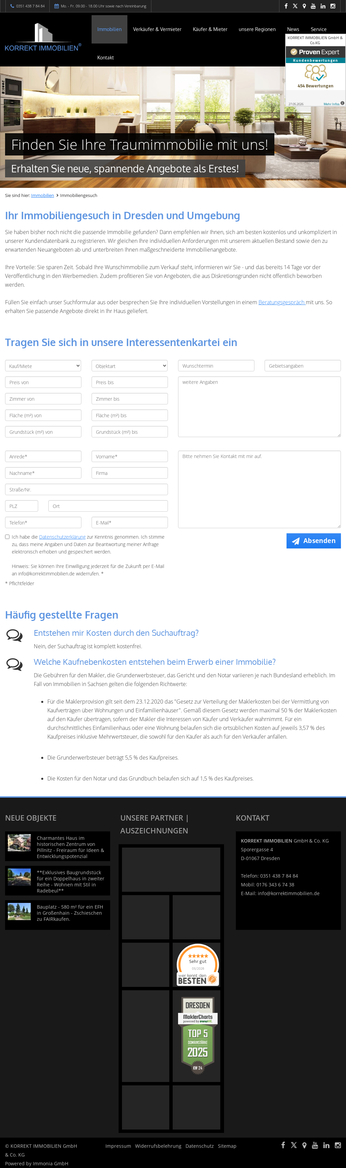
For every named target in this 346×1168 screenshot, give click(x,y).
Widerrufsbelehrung (158, 1146)
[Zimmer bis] (130, 398)
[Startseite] (43, 36)
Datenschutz (200, 1146)
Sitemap (227, 1146)
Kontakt (105, 57)
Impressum (118, 1146)
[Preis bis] (130, 382)
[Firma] (130, 473)
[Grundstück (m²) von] (43, 431)
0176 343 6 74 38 (275, 884)
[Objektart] (130, 365)
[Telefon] (43, 522)
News (293, 29)
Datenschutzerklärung (62, 537)
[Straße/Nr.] (86, 489)
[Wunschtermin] (216, 365)
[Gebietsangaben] (303, 365)
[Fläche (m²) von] (43, 415)
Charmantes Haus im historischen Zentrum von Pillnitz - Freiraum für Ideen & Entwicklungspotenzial (70, 847)
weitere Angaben (259, 406)
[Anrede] (43, 456)
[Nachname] (43, 473)
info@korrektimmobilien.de (289, 893)
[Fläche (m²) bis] (130, 415)
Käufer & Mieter (210, 29)
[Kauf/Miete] (43, 365)
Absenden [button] (319, 540)
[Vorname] (130, 456)
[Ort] (108, 506)
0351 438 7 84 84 (30, 5)
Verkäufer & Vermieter (157, 29)
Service (319, 29)
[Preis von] (43, 382)
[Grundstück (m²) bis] (130, 431)
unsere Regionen (257, 29)
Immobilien (109, 29)
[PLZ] (21, 506)
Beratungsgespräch (282, 302)
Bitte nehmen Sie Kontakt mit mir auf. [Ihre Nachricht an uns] (259, 489)
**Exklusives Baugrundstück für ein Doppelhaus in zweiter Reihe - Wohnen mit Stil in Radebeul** (70, 881)
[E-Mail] (130, 522)
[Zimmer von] (43, 398)
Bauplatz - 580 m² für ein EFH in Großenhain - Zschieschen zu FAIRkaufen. (70, 913)
